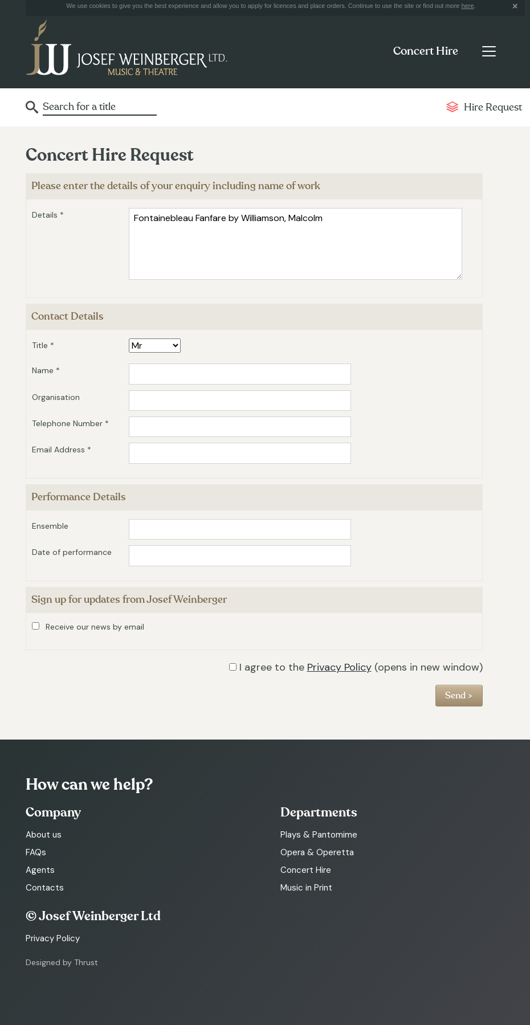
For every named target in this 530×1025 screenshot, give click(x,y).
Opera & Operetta (317, 852)
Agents (40, 870)
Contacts (45, 887)
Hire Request (493, 107)
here (468, 5)
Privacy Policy (339, 667)
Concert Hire (425, 51)
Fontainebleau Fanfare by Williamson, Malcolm (295, 244)
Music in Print (306, 887)
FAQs (36, 852)
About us (44, 834)
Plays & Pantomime (318, 834)
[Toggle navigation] (488, 51)
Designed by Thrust (62, 962)
